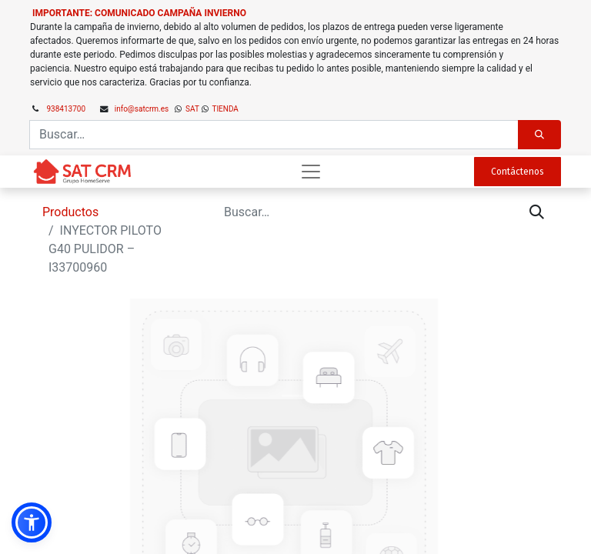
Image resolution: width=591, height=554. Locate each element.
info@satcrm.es (142, 109)
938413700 (66, 109)
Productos (70, 212)
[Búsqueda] (539, 134)
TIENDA (224, 109)
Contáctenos (517, 171)
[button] (31, 522)
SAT (191, 109)
